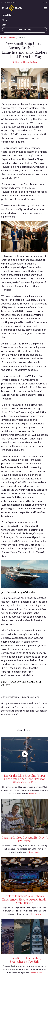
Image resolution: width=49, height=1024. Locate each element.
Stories (5, 25)
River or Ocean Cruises (24, 62)
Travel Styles (7, 15)
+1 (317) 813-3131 (8, 2)
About (4, 20)
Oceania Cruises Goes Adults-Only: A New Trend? (24, 839)
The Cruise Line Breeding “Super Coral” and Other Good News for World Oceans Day (24, 779)
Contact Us (24, 30)
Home (3, 38)
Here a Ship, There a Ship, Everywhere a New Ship (24, 959)
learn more (34, 793)
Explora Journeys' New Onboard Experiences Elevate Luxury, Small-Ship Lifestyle (24, 899)
